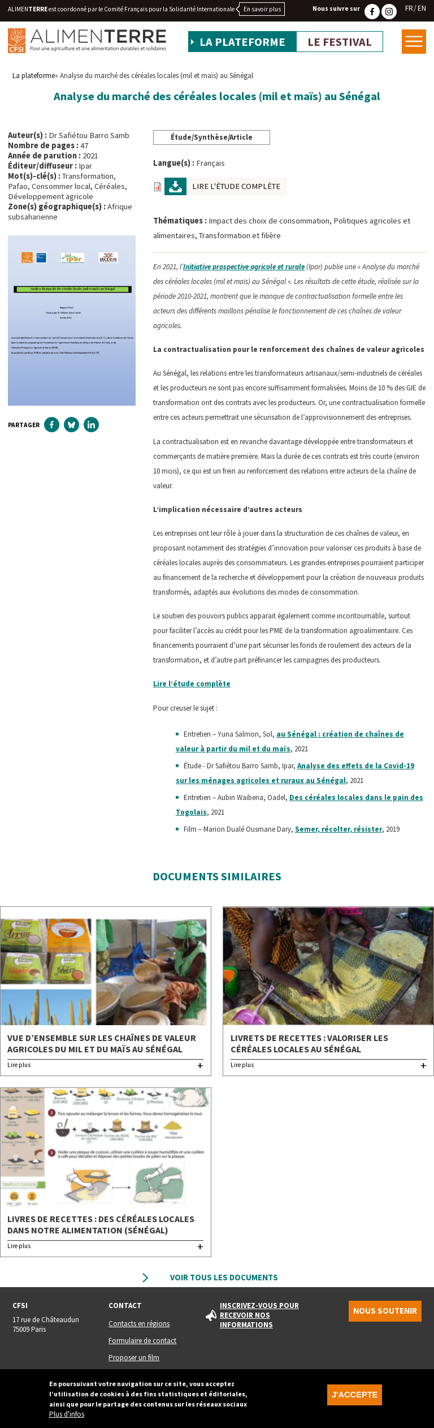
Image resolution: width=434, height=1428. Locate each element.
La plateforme (242, 42)
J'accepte (354, 1396)
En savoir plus (262, 9)
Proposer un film (133, 1357)
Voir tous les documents (224, 1277)
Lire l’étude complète (192, 684)
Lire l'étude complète (236, 186)
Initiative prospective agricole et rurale (244, 267)
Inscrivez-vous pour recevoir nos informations (259, 1315)
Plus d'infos (66, 1416)
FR (409, 8)
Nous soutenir (385, 1311)
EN (422, 8)
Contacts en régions (139, 1323)
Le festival (339, 42)
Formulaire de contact (142, 1340)
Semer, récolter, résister (338, 829)
